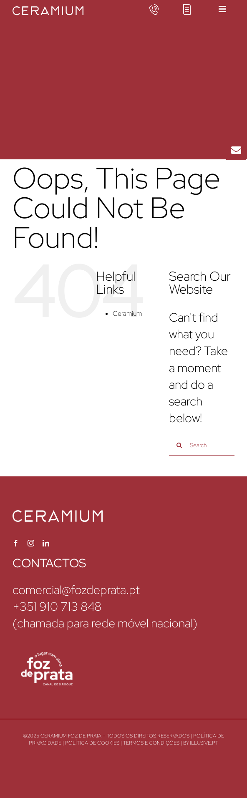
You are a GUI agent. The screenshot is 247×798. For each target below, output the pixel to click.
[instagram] (31, 543)
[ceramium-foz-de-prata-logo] (46, 657)
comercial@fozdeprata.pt (76, 590)
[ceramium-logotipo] (48, 11)
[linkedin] (46, 543)
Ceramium (127, 313)
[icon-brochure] (187, 9)
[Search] (179, 445)
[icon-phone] (154, 9)
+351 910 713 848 (57, 606)
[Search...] (201, 445)
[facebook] (16, 543)
